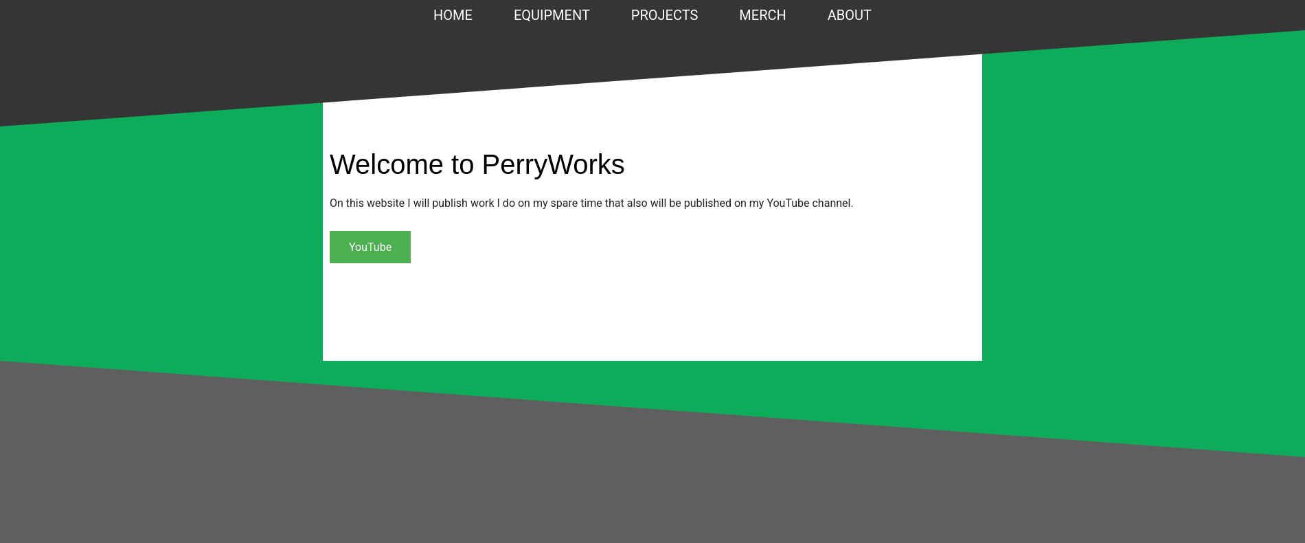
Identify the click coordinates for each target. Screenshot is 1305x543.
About (850, 15)
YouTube (370, 247)
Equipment (552, 15)
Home (453, 15)
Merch (762, 15)
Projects (665, 15)
